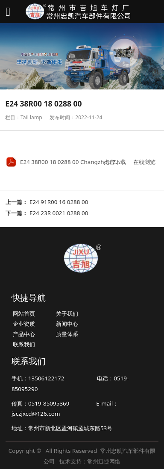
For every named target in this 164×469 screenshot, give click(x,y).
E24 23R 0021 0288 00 (58, 213)
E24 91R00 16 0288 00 (58, 202)
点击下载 (115, 162)
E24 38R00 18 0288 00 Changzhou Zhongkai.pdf (84, 162)
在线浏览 (144, 162)
